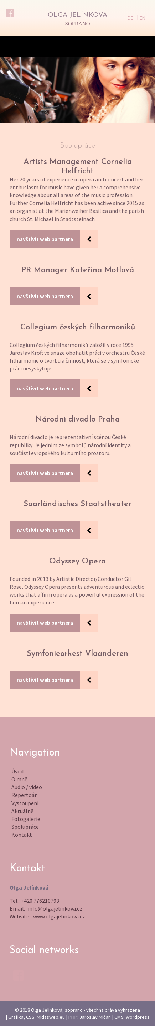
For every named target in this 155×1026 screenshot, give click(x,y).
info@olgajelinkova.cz (55, 908)
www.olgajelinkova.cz (59, 916)
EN (142, 18)
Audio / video (26, 787)
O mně (19, 779)
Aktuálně (22, 811)
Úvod (17, 771)
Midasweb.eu (51, 1017)
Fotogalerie (25, 818)
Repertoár (24, 794)
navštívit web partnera (45, 239)
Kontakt (21, 834)
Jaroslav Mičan (95, 1017)
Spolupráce (25, 826)
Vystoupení (24, 803)
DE (130, 18)
